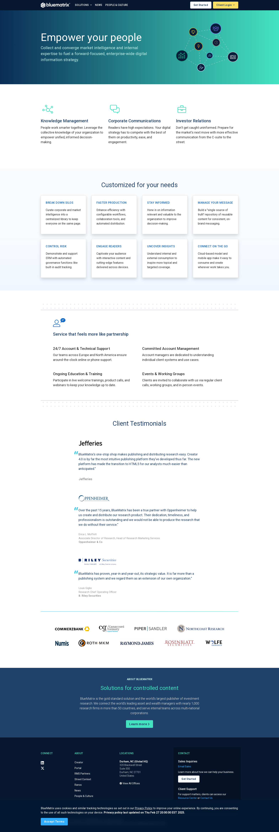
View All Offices (130, 783)
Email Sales (184, 766)
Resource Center (187, 798)
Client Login (224, 5)
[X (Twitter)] (42, 768)
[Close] (54, 821)
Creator (79, 762)
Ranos (78, 785)
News (98, 5)
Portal (78, 768)
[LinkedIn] (42, 763)
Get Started (201, 5)
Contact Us (206, 798)
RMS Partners (82, 773)
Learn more (139, 724)
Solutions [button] (82, 5)
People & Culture (116, 5)
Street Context (83, 779)
